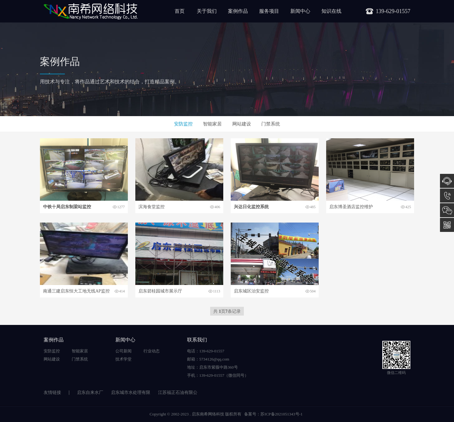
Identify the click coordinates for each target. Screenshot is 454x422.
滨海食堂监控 (151, 206)
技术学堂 (123, 359)
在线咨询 (447, 181)
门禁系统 (270, 123)
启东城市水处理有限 (130, 392)
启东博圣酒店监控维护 (351, 206)
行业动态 (151, 351)
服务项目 (269, 11)
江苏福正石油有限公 (177, 392)
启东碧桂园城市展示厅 (160, 291)
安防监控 (183, 123)
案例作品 (238, 11)
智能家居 (212, 123)
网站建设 (241, 123)
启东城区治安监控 (251, 291)
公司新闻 (123, 351)
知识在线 (331, 11)
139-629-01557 (447, 196)
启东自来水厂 (90, 392)
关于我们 (207, 11)
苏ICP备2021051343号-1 (281, 414)
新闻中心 (300, 11)
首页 (180, 11)
